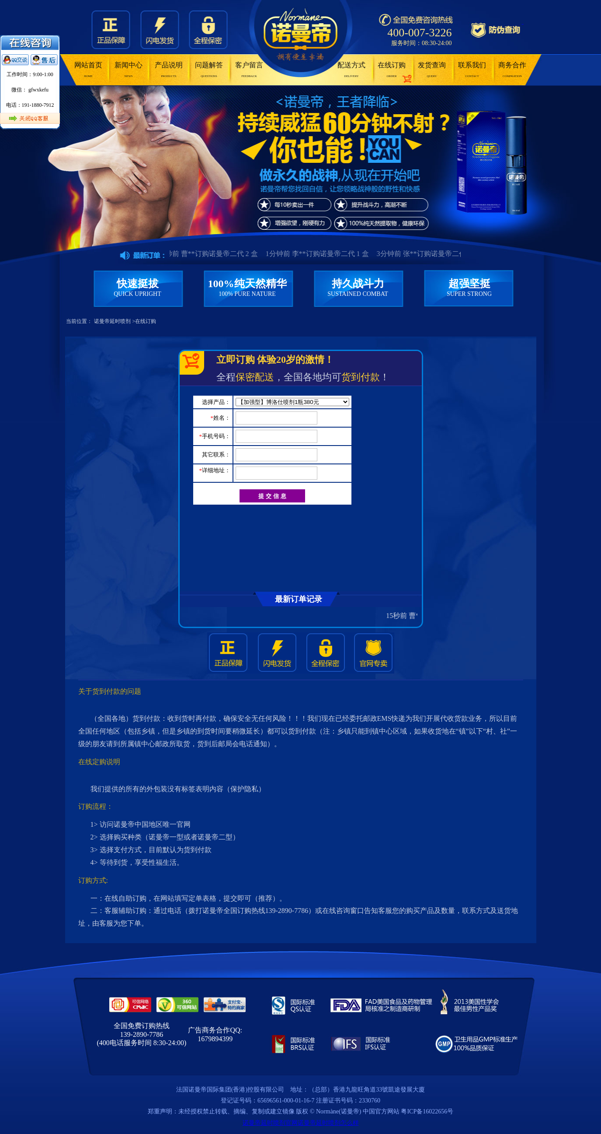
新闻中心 (128, 69)
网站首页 (88, 69)
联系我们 (472, 69)
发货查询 (432, 69)
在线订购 (392, 69)
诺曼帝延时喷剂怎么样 (328, 1123)
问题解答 (209, 69)
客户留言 (249, 69)
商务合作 (512, 69)
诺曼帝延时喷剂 (112, 321)
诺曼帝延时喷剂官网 (270, 1123)
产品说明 (169, 69)
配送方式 (351, 69)
